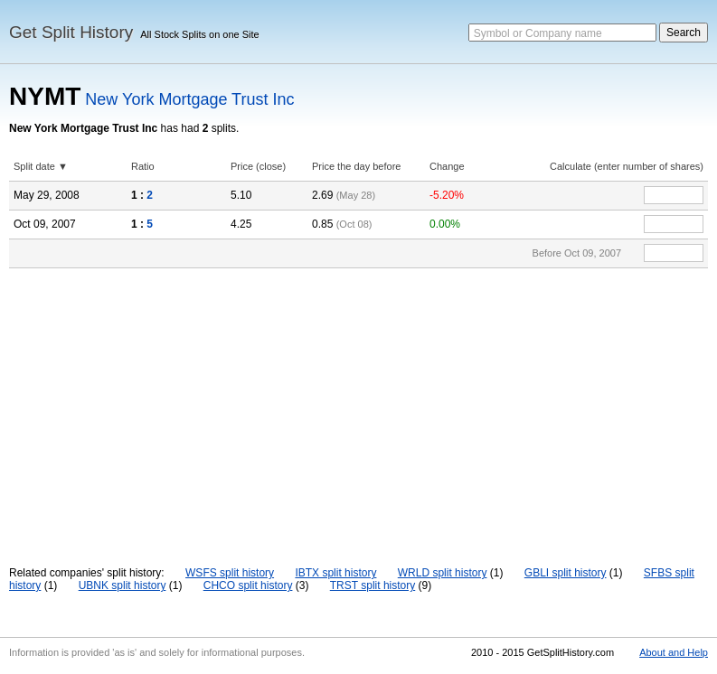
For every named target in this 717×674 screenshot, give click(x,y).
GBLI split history (565, 572)
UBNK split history (122, 585)
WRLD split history (442, 572)
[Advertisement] (358, 403)
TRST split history (372, 585)
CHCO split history (248, 585)
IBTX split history (335, 572)
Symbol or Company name (538, 33)
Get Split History (71, 32)
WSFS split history (229, 572)
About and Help (673, 652)
